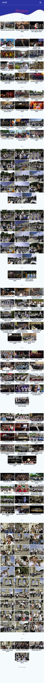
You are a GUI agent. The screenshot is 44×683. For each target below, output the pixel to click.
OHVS (4, 2)
